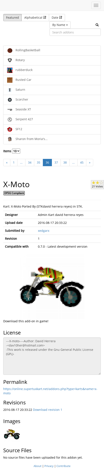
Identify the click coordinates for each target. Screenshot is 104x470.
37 (56, 162)
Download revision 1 (47, 410)
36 (47, 162)
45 (82, 162)
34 (29, 162)
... (21, 162)
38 (65, 162)
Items (11, 151)
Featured (12, 17)
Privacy (49, 466)
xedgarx (43, 231)
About (38, 466)
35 (38, 162)
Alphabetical (35, 17)
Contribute (63, 466)
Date (57, 17)
